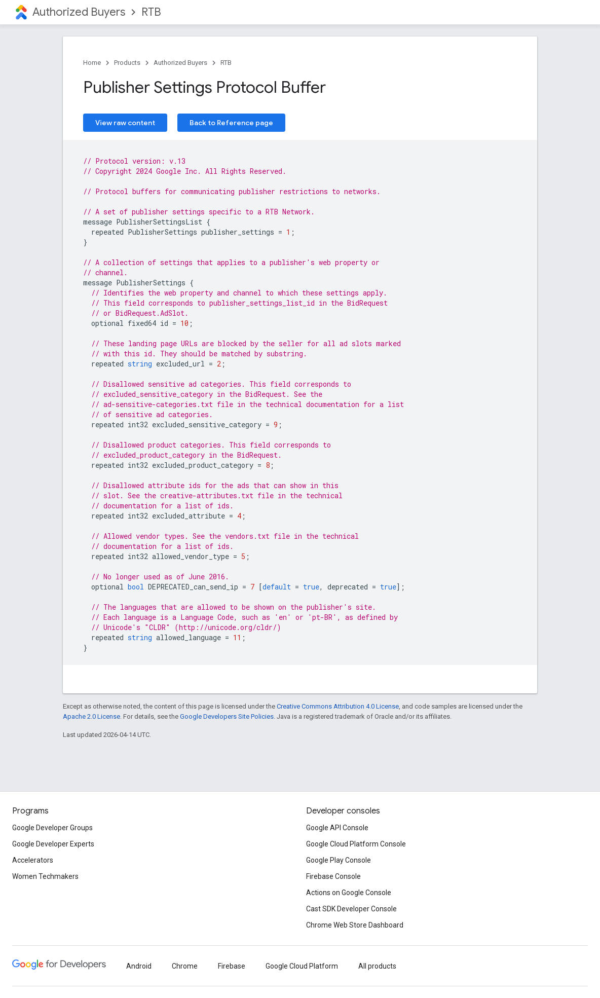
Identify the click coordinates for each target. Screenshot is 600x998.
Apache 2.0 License (91, 716)
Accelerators (32, 860)
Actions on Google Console (348, 893)
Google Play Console (338, 860)
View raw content (125, 122)
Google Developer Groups (52, 828)
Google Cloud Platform (302, 966)
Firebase (231, 966)
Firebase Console (333, 876)
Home (92, 62)
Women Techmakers (45, 876)
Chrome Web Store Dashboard (354, 925)
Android (139, 966)
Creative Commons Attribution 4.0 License (338, 706)
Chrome (185, 966)
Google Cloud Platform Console (356, 844)
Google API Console (337, 828)
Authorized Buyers (78, 12)
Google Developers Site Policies (227, 716)
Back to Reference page (231, 122)
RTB (151, 12)
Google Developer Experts (53, 844)
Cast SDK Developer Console (351, 909)
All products (377, 966)
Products (127, 62)
